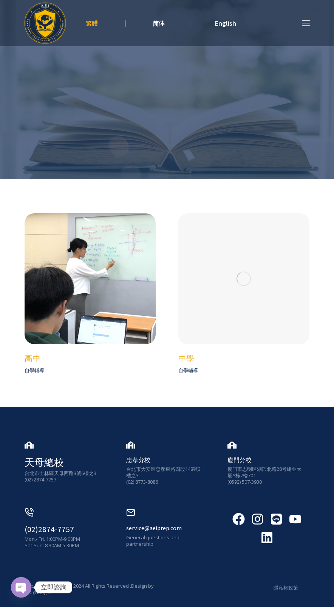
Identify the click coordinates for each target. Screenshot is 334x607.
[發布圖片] (90, 279)
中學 (186, 358)
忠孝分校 (138, 460)
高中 (32, 358)
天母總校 (44, 462)
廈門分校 (239, 460)
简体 (159, 23)
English (225, 23)
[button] (306, 23)
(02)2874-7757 (49, 529)
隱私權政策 (286, 587)
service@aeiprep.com (154, 528)
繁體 (92, 23)
